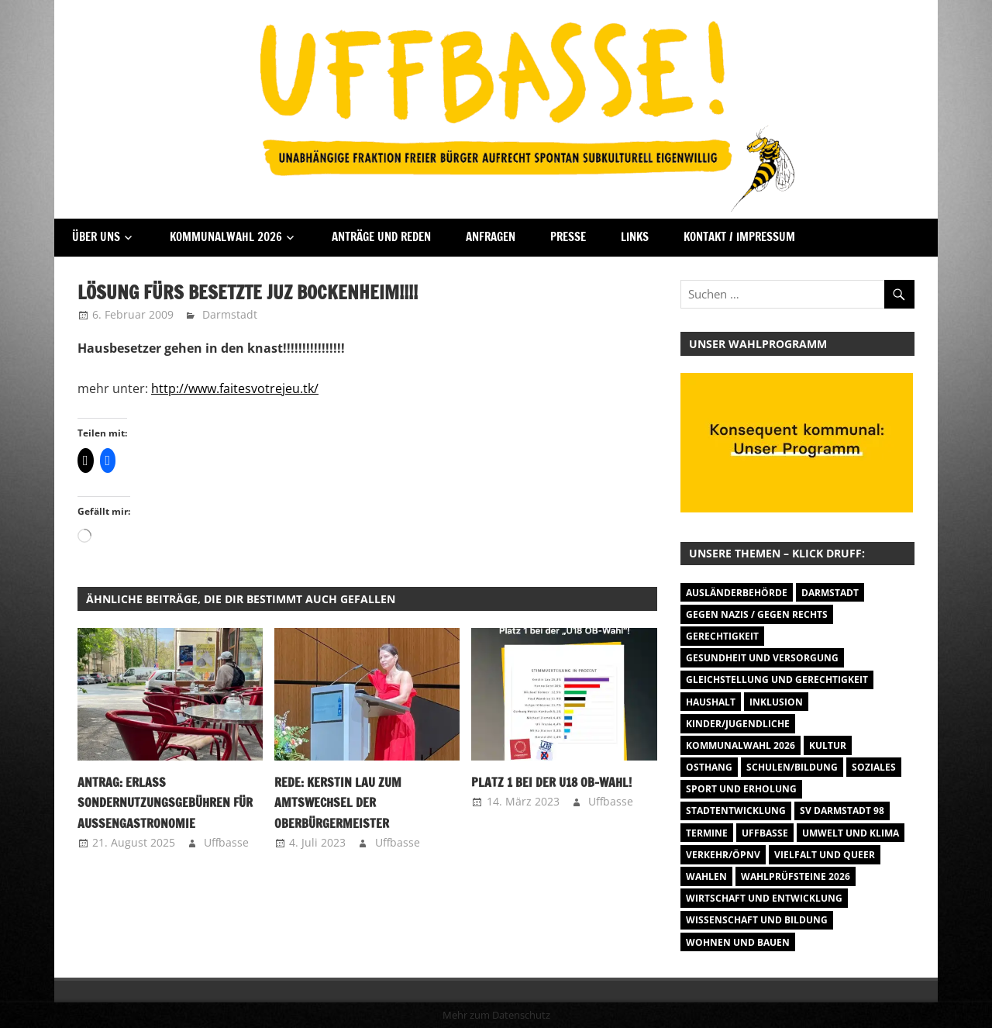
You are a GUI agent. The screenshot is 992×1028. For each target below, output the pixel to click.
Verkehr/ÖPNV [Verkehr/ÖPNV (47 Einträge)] (723, 854)
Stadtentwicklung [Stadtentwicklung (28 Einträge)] (736, 810)
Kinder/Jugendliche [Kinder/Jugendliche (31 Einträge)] (738, 723)
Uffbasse (226, 842)
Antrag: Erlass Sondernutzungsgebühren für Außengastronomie (165, 803)
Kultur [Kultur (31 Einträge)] (827, 745)
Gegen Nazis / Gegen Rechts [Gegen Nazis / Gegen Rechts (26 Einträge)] (757, 614)
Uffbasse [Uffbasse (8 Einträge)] (765, 833)
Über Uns (96, 237)
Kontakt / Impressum (739, 237)
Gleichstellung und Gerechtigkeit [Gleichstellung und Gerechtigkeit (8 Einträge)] (777, 679)
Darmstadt (229, 314)
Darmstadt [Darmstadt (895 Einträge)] (830, 592)
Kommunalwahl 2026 (226, 237)
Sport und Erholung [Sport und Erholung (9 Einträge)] (741, 788)
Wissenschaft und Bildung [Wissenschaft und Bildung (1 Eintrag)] (757, 919)
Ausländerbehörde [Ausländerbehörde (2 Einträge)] (736, 592)
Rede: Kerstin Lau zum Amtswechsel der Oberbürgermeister (337, 803)
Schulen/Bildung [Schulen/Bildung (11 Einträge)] (792, 767)
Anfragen (490, 237)
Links (635, 237)
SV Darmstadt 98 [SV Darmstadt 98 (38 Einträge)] (842, 810)
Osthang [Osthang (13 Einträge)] (709, 767)
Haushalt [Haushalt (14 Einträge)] (710, 702)
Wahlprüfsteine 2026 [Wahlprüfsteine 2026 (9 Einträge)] (795, 876)
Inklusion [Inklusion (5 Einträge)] (776, 702)
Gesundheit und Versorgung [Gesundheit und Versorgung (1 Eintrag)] (762, 657)
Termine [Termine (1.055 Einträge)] (707, 833)
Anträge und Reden (381, 237)
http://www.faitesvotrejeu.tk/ (235, 388)
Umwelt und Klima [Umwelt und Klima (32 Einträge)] (850, 833)
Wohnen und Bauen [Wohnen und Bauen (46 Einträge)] (738, 942)
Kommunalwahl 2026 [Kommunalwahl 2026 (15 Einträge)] (740, 745)
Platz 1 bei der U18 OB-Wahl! (551, 782)
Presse (568, 237)
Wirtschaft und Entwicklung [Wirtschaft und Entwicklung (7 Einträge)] (764, 898)
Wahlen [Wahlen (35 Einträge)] (706, 876)
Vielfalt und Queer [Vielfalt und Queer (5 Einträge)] (824, 854)
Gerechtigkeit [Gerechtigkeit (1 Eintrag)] (722, 636)
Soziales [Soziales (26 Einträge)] (874, 767)
